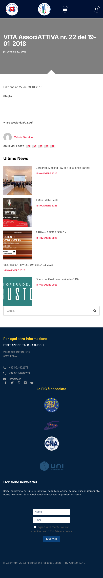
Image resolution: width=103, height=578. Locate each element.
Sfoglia (7, 96)
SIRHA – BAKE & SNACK (51, 232)
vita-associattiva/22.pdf (18, 122)
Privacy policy (63, 531)
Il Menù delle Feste (47, 200)
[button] (65, 9)
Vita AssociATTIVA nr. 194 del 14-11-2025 (28, 264)
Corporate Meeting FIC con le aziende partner (63, 167)
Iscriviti (51, 538)
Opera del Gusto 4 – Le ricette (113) (57, 279)
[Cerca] (94, 311)
